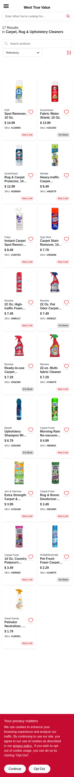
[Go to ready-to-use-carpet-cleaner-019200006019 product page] (19, 363)
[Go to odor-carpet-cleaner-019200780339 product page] (55, 300)
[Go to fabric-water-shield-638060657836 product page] (55, 109)
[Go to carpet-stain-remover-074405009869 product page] (55, 236)
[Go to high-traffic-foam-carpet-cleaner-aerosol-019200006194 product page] (19, 300)
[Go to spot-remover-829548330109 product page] (19, 109)
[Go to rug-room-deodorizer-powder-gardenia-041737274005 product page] (55, 490)
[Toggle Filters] (69, 52)
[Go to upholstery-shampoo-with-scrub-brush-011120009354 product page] (19, 427)
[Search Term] (37, 16)
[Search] (68, 16)
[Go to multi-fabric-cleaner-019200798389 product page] (55, 363)
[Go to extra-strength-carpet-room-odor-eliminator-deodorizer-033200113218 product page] (19, 490)
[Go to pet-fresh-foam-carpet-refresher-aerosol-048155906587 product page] (55, 554)
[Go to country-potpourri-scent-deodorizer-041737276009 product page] (19, 554)
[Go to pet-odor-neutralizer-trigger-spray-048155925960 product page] (19, 617)
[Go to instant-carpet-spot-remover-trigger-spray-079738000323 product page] (19, 236)
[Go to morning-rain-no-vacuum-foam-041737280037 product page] (55, 427)
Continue (14, 769)
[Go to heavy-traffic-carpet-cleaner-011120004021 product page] (55, 173)
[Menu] (6, 6)
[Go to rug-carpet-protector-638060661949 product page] (19, 173)
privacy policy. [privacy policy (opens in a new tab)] (22, 746)
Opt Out (39, 769)
